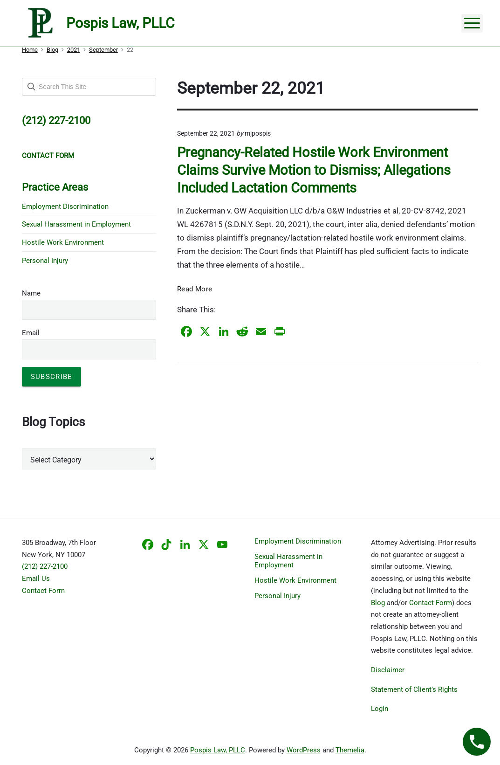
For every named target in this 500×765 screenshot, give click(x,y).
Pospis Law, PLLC (217, 750)
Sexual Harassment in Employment (76, 224)
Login (379, 708)
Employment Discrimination (65, 206)
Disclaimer (387, 670)
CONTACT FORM (48, 156)
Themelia (350, 750)
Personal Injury (45, 260)
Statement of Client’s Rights (414, 689)
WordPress (304, 750)
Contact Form (43, 590)
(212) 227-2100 (45, 566)
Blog (378, 603)
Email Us (36, 578)
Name (31, 293)
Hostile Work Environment (63, 242)
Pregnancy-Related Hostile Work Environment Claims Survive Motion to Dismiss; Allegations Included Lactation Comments (314, 170)
